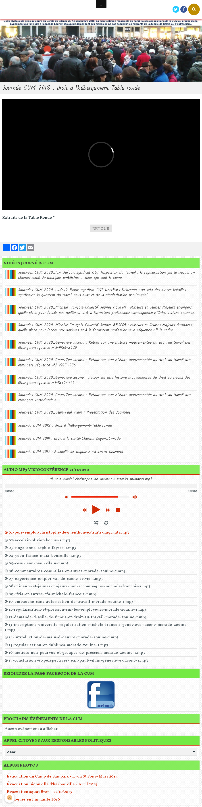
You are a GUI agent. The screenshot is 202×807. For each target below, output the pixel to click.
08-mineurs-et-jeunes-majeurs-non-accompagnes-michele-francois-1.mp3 (79, 586)
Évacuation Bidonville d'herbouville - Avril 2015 (52, 784)
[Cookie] (9, 798)
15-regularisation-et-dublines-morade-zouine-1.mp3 (58, 644)
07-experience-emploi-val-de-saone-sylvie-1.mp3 (55, 578)
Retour (100, 228)
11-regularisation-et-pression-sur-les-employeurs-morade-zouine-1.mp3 (77, 609)
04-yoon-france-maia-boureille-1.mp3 (44, 555)
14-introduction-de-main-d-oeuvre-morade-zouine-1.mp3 (63, 637)
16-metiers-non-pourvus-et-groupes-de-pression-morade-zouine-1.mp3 (76, 652)
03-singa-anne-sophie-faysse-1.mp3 (42, 547)
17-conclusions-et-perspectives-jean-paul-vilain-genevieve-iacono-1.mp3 (78, 660)
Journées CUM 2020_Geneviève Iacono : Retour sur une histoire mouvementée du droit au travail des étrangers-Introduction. (104, 398)
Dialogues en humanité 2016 (33, 799)
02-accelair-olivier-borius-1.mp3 (39, 540)
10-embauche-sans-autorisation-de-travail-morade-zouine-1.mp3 (70, 601)
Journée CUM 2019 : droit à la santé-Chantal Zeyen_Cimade (69, 438)
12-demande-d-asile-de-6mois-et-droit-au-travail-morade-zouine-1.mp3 (77, 616)
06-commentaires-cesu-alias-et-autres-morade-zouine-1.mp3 (66, 570)
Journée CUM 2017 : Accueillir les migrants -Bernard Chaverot (70, 452)
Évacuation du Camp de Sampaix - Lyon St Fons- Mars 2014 (62, 776)
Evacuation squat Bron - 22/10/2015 (39, 791)
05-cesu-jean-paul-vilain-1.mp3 (38, 563)
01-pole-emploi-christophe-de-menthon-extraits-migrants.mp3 (68, 532)
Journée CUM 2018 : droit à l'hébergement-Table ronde (65, 425)
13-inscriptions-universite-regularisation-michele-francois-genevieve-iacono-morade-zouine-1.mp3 (96, 627)
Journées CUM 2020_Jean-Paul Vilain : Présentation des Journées (74, 412)
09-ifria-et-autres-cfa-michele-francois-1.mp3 (52, 593)
